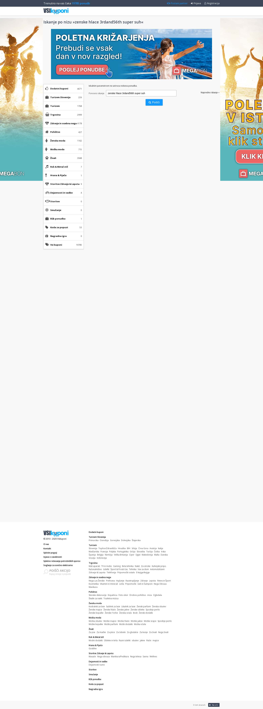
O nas (46, 544)
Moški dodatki (126, 624)
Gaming (117, 566)
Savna (145, 656)
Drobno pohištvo (137, 595)
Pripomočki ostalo (126, 572)
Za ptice (111, 632)
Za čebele (121, 632)
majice (156, 640)
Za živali (153, 632)
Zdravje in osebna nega (100, 577)
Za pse (92, 632)
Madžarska (94, 551)
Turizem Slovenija (97, 537)
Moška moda (95, 617)
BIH (128, 548)
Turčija (149, 551)
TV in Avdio (106, 566)
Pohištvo (93, 591)
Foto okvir (123, 595)
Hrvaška (122, 548)
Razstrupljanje (132, 580)
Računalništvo (95, 569)
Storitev (55, 201)
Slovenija (93, 548)
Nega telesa (135, 656)
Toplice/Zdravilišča (107, 548)
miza (149, 595)
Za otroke (145, 566)
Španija (92, 554)
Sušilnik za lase (113, 606)
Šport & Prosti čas (119, 569)
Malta (156, 554)
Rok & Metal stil (96, 637)
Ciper (131, 554)
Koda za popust (59, 227)
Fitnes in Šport (164, 580)
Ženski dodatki (146, 612)
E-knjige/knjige (143, 572)
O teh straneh (199, 705)
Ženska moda (95, 603)
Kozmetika (94, 583)
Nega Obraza (160, 583)
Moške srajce (150, 621)
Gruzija (92, 557)
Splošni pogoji (50, 552)
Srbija (134, 548)
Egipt (138, 554)
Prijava (196, 3)
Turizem (93, 545)
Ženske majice (95, 609)
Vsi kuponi (56, 244)
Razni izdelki (124, 640)
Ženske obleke (137, 609)
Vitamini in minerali (109, 583)
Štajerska (136, 540)
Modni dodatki (96, 640)
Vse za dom (143, 569)
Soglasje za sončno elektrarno (58, 565)
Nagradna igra (58, 236)
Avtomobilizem (157, 569)
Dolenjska (125, 540)
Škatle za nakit (95, 598)
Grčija (132, 551)
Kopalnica (112, 595)
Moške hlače (123, 621)
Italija (160, 548)
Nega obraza (103, 656)
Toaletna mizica (110, 598)
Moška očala (140, 624)
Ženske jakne (123, 609)
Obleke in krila (111, 640)
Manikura (93, 587)
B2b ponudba (57, 218)
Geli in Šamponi (145, 583)
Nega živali (163, 632)
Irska (163, 551)
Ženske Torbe (111, 612)
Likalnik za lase (128, 606)
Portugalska (122, 551)
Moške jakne (137, 621)
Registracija (212, 3)
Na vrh (213, 705)
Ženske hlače (109, 609)
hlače (148, 640)
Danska (164, 554)
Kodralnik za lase (97, 606)
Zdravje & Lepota (97, 572)
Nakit (137, 566)
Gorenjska (115, 540)
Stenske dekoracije (98, 595)
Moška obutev (95, 621)
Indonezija (102, 557)
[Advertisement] (63, 304)
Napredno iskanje (210, 92)
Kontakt (47, 548)
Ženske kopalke (96, 612)
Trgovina (93, 563)
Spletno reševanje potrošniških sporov (61, 561)
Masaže (92, 656)
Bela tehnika (128, 566)
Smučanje (55, 210)
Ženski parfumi (144, 606)
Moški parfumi (111, 624)
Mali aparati (94, 566)
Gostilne (93, 648)
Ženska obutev (159, 606)
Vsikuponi (61, 538)
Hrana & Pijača (95, 645)
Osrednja (104, 540)
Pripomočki (130, 583)
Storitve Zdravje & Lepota (101, 653)
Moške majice (109, 621)
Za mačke (101, 632)
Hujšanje (120, 580)
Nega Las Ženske (97, 580)
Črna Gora (143, 548)
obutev (135, 640)
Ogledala (157, 595)
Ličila (121, 583)
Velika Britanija (121, 554)
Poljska (112, 551)
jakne (142, 640)
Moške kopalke (96, 624)
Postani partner (177, 3)
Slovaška (141, 551)
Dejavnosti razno (97, 664)
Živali (91, 629)
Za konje (144, 632)
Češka (157, 551)
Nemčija (109, 554)
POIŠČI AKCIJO (59, 571)
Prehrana (110, 580)
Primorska (93, 540)
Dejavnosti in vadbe (98, 661)
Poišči (154, 102)
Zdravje (144, 580)
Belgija (100, 554)
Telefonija (111, 572)
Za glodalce (132, 632)
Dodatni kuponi (59, 88)
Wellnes (153, 656)
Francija (104, 551)
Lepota (152, 580)
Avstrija (153, 548)
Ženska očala (125, 612)
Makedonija (147, 554)
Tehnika (132, 569)
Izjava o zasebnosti (52, 556)
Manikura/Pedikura (120, 656)
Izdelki (106, 569)
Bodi (135, 612)
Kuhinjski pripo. (159, 566)
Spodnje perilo (153, 609)
